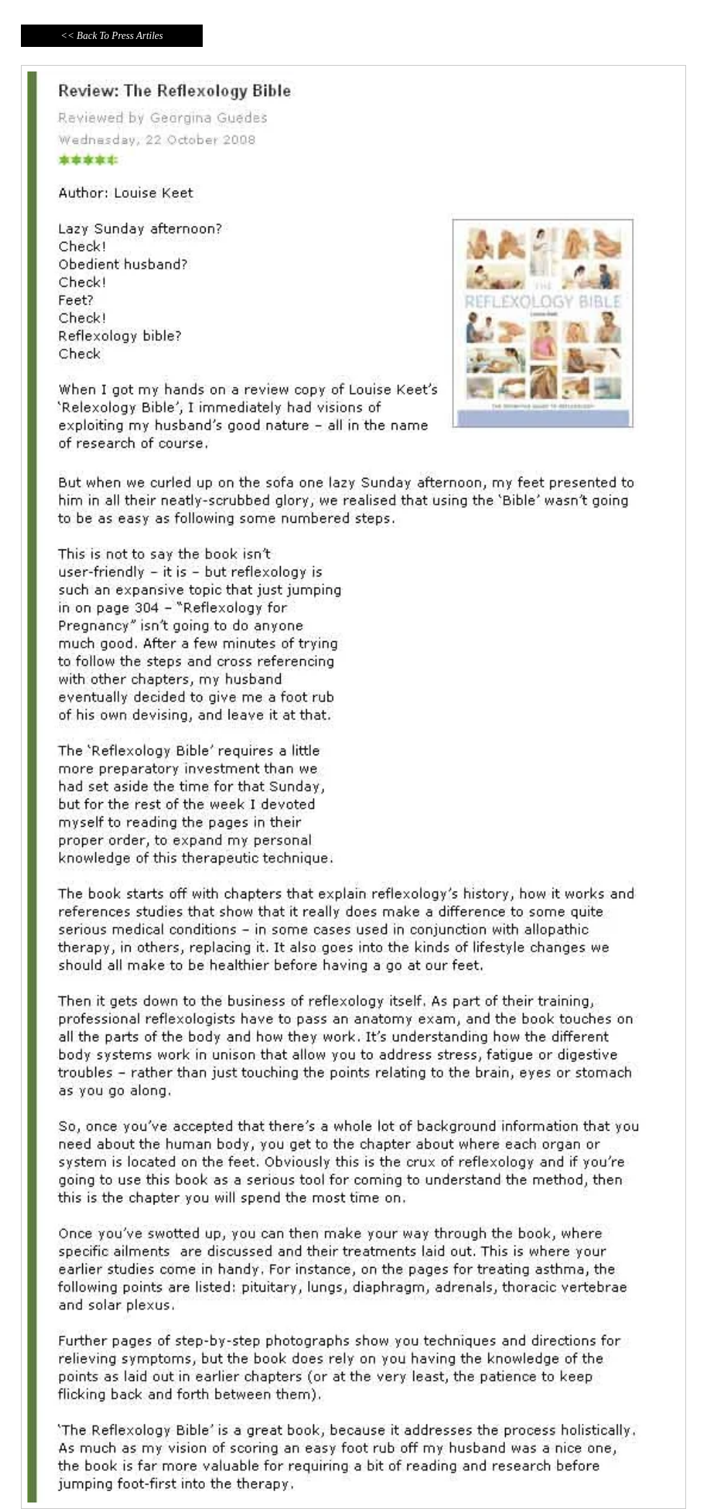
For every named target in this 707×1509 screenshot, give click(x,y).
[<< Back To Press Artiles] (112, 36)
